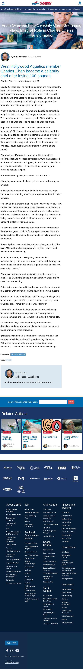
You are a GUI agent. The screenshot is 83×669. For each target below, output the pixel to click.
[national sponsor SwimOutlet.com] (48, 478)
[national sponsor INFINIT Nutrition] (48, 468)
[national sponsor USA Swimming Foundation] (21, 489)
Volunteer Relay (67, 596)
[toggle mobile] (3, 3)
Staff (7, 529)
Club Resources (48, 521)
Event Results (29, 567)
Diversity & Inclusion (13, 551)
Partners (9, 548)
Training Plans (66, 522)
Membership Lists (49, 536)
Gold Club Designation (50, 524)
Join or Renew (29, 509)
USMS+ (27, 521)
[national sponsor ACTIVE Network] (7, 468)
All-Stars (27, 583)
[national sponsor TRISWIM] (7, 489)
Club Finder (65, 512)
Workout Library (67, 519)
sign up (71, 401)
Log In (79, 4)
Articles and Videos (15, 9)
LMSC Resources (67, 616)
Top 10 (27, 576)
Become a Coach (49, 553)
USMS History (11, 545)
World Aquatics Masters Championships (30, 588)
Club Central (47, 509)
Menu (3, 4)
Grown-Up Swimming (13, 560)
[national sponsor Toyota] (75, 478)
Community (10, 580)
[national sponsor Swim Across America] (7, 478)
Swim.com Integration (69, 528)
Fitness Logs (66, 525)
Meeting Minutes (67, 579)
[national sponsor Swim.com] (34, 478)
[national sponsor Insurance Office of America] (62, 468)
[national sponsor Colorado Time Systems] (34, 468)
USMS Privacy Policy (12, 663)
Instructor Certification (50, 623)
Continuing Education (50, 573)
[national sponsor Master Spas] (75, 468)
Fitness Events (30, 558)
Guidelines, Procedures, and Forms (67, 563)
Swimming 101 (67, 535)
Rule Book (65, 552)
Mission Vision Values (13, 515)
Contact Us (9, 660)
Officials (64, 607)
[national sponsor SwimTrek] (62, 478)
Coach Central (48, 550)
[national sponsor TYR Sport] (21, 478)
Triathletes (65, 541)
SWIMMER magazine (13, 571)
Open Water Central (31, 555)
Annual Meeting (67, 592)
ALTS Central (47, 595)
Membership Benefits (32, 512)
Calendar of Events (31, 543)
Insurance (46, 527)
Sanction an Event (31, 552)
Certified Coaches (49, 565)
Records (27, 573)
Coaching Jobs (48, 582)
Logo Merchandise (12, 563)
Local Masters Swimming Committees (11, 539)
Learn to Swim (66, 538)
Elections (65, 599)
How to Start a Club (49, 512)
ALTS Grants (47, 609)
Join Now (12, 643)
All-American (29, 580)
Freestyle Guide (67, 516)
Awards (64, 619)
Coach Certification (49, 561)
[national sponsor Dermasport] (21, 468)
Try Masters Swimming (13, 583)
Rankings (28, 570)
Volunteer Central (67, 589)
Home (3, 9)
